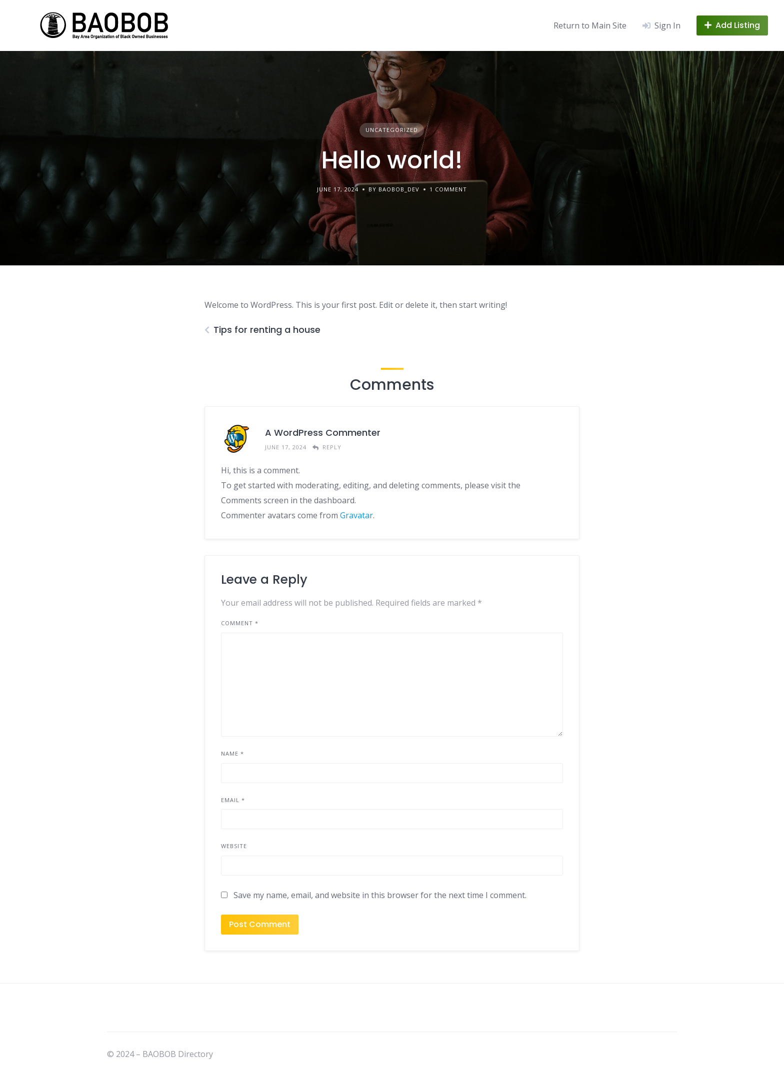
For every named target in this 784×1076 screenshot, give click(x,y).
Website (234, 846)
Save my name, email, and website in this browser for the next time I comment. (380, 895)
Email (233, 800)
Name (232, 753)
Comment (239, 623)
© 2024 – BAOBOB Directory (160, 1054)
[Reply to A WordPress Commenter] (326, 447)
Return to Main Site (590, 25)
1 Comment (448, 189)
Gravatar (356, 515)
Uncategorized (392, 129)
